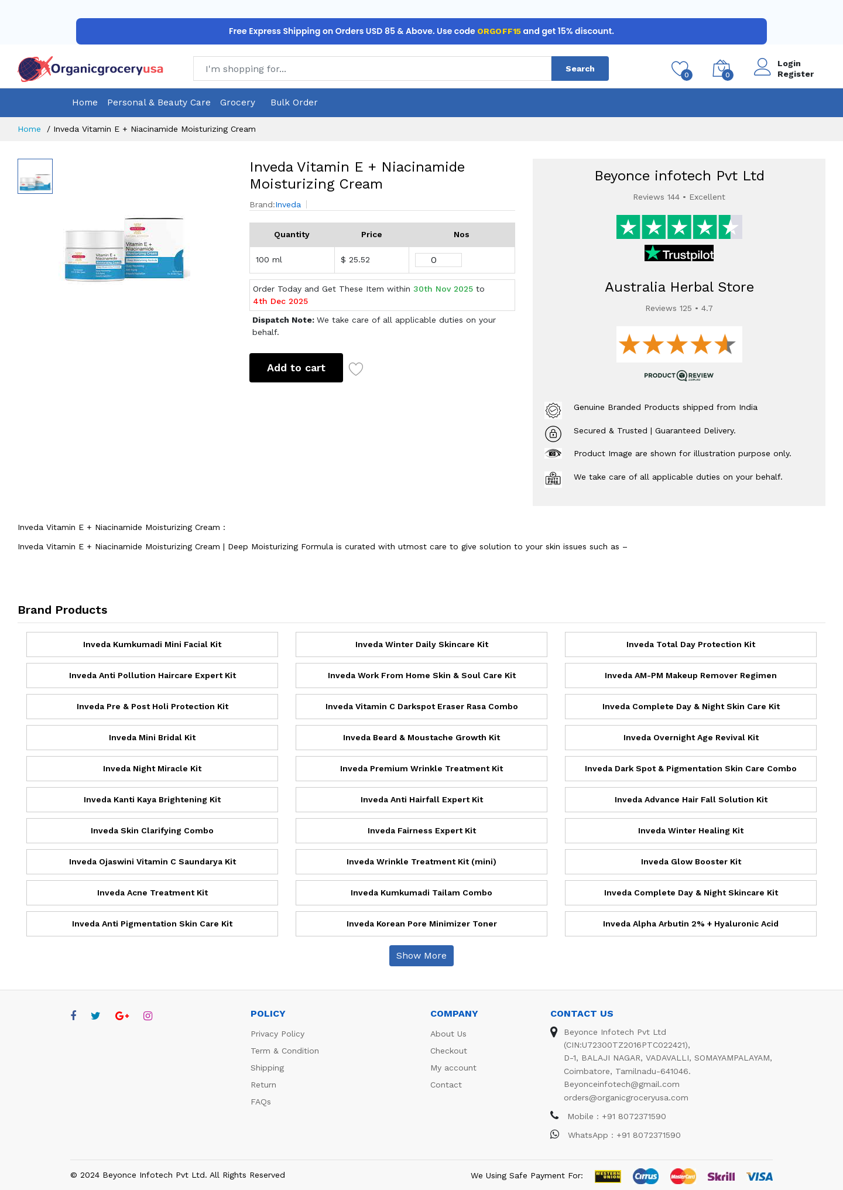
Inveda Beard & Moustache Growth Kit (421, 737)
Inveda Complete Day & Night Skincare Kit (691, 892)
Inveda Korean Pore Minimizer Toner (422, 923)
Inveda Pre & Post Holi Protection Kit (152, 706)
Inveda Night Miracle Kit (152, 768)
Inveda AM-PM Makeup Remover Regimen (691, 675)
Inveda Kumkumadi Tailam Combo (421, 892)
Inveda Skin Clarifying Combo (152, 830)
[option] (145, 224)
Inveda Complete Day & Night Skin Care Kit (691, 706)
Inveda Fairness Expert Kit (422, 830)
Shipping (267, 1067)
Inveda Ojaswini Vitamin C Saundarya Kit (152, 861)
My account (453, 1067)
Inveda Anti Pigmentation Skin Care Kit (152, 923)
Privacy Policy (277, 1033)
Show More (421, 955)
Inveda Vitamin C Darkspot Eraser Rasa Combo (421, 706)
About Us (448, 1033)
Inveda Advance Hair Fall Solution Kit (691, 799)
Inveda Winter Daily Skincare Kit (421, 644)
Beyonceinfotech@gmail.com (622, 1084)
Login (789, 63)
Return (263, 1084)
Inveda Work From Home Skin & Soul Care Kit (422, 675)
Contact (446, 1084)
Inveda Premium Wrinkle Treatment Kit (421, 768)
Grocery (237, 102)
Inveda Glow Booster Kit (691, 861)
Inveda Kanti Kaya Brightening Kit (152, 799)
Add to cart (296, 367)
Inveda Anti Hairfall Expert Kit (422, 799)
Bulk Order (294, 102)
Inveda (288, 204)
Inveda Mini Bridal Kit (152, 737)
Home (85, 102)
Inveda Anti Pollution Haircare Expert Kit (152, 675)
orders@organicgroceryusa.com (626, 1097)
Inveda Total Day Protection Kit (690, 644)
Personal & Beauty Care (159, 102)
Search (580, 68)
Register (795, 73)
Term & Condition (285, 1050)
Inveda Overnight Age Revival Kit (691, 737)
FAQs (261, 1101)
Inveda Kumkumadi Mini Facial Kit (152, 644)
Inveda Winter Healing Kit (690, 830)
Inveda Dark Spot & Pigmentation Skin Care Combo (691, 768)
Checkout (448, 1050)
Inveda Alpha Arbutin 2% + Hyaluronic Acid (691, 923)
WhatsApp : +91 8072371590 (615, 1135)
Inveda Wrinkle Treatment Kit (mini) (421, 861)
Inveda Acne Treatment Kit (152, 892)
